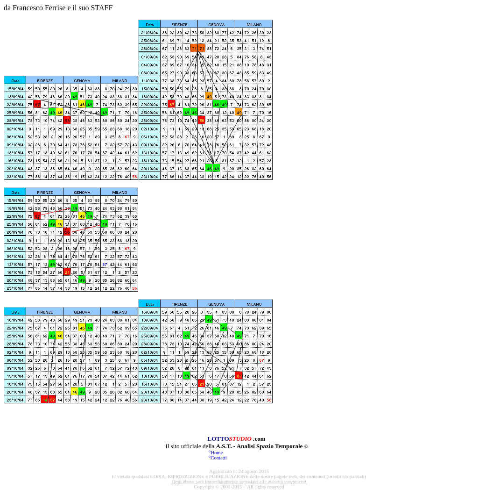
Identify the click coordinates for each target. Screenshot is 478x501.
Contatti (218, 457)
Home (217, 452)
